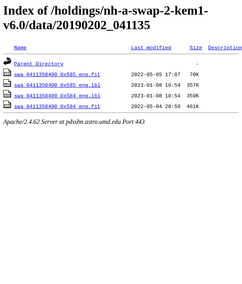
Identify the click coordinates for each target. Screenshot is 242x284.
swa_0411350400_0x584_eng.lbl (57, 95)
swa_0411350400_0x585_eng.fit (57, 74)
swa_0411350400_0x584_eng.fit (57, 106)
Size (195, 47)
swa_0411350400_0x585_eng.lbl (57, 84)
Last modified (151, 47)
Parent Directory (39, 63)
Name (20, 47)
